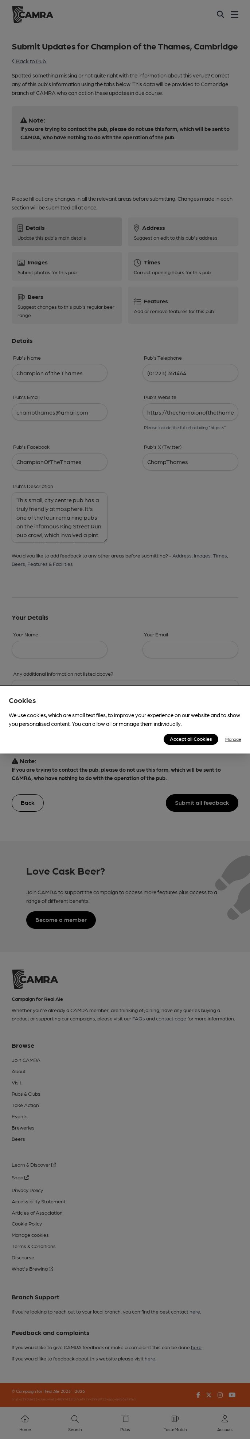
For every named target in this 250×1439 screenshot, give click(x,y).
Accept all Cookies (191, 739)
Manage (233, 739)
